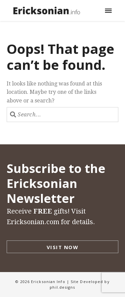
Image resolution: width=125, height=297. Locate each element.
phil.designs (62, 287)
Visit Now (63, 247)
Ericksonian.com (33, 222)
